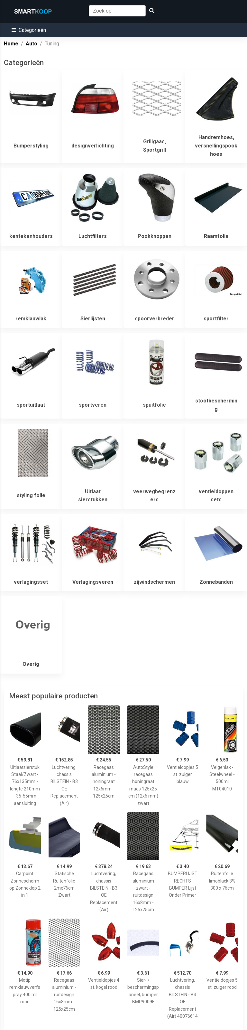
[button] (29, 30)
